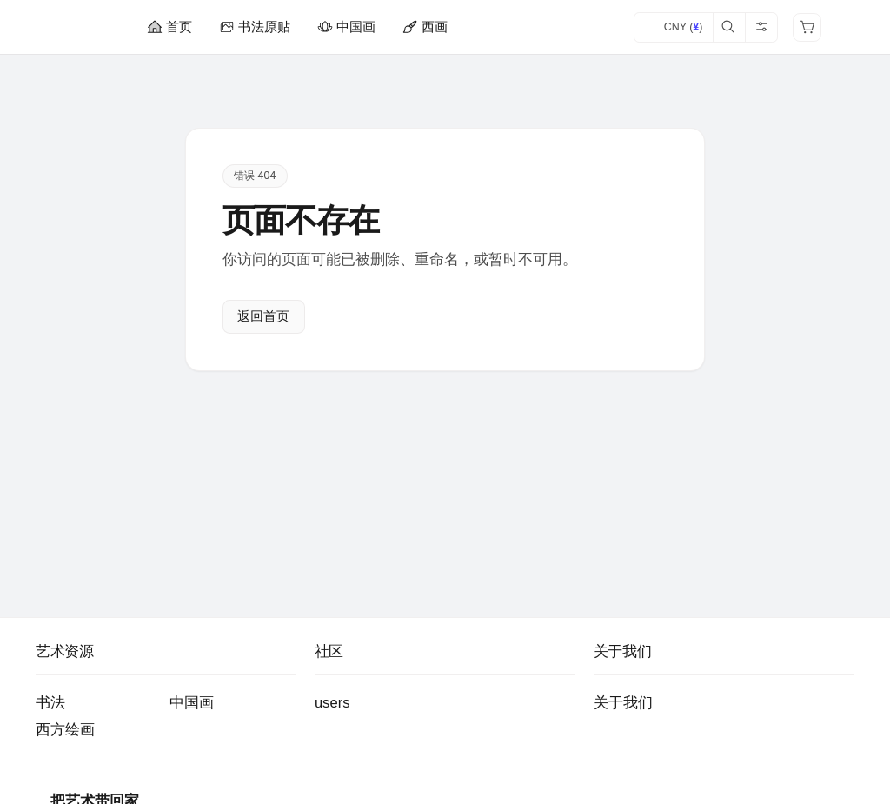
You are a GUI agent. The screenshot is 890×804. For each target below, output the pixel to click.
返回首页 (263, 316)
